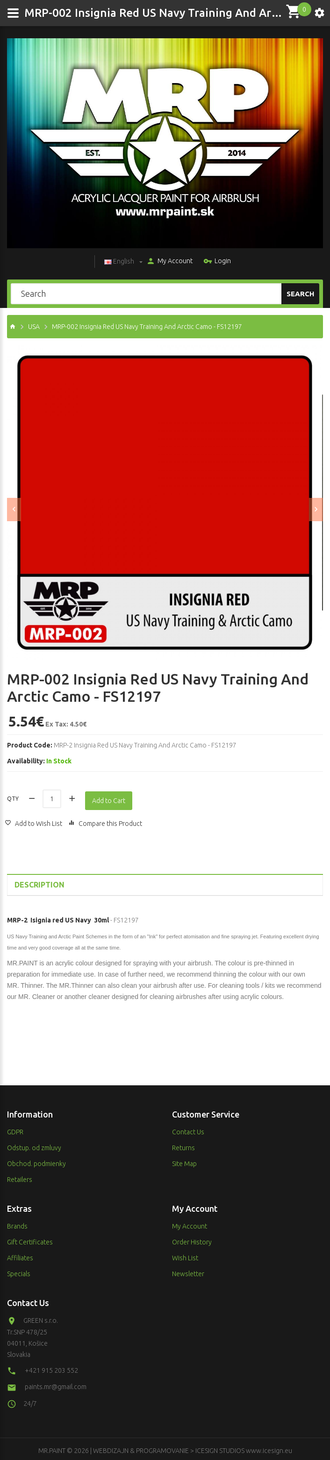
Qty (13, 797)
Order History (192, 1239)
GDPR (15, 1128)
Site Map (184, 1160)
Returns (183, 1144)
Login (215, 262)
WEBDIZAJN (111, 1447)
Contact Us (188, 1128)
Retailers (19, 1176)
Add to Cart (111, 797)
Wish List (185, 1254)
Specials (18, 1270)
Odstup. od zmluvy (34, 1144)
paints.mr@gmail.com (55, 1383)
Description (39, 881)
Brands (17, 1223)
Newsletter (188, 1270)
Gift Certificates (30, 1239)
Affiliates (20, 1254)
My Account (167, 262)
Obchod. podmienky (36, 1160)
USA (34, 326)
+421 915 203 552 (51, 1367)
